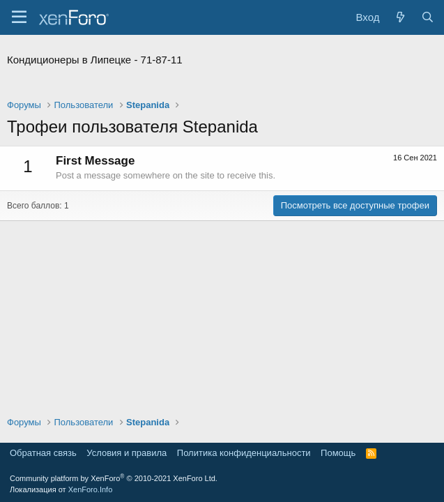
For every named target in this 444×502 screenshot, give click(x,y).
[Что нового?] (399, 17)
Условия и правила (126, 453)
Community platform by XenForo (113, 478)
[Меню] (19, 17)
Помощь (338, 453)
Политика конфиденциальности (244, 453)
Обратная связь (43, 453)
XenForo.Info (90, 489)
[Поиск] (427, 17)
